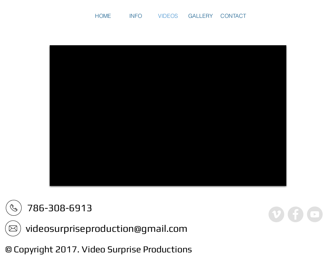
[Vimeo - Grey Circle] (276, 214)
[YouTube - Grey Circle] (315, 214)
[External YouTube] (168, 115)
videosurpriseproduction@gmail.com (107, 228)
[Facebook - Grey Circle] (295, 214)
